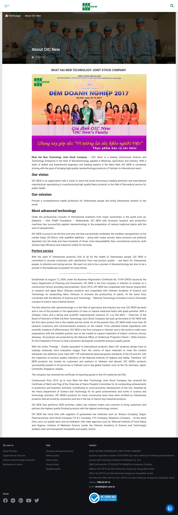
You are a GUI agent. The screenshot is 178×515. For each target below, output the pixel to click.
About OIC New (33, 15)
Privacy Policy (52, 464)
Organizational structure (14, 455)
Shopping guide (53, 469)
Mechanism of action (12, 464)
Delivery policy (52, 455)
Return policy (52, 460)
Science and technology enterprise (19, 460)
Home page (13, 15)
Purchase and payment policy (59, 451)
